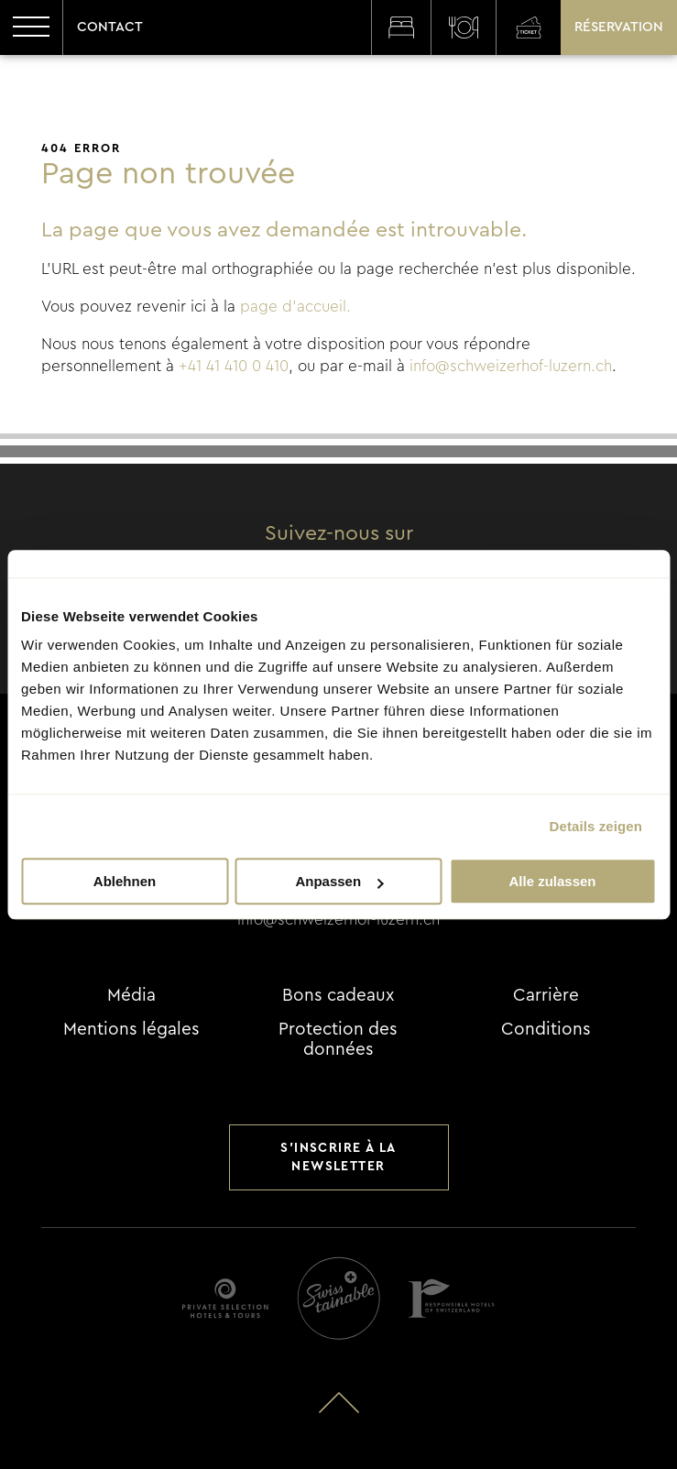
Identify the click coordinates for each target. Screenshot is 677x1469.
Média (131, 995)
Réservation (618, 27)
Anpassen (339, 881)
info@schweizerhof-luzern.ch (510, 366)
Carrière (546, 995)
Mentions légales (131, 1029)
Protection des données (338, 1039)
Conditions (546, 1029)
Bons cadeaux (338, 995)
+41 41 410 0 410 (234, 366)
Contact (110, 27)
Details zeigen (596, 826)
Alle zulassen (551, 881)
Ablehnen (124, 881)
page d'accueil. (295, 306)
